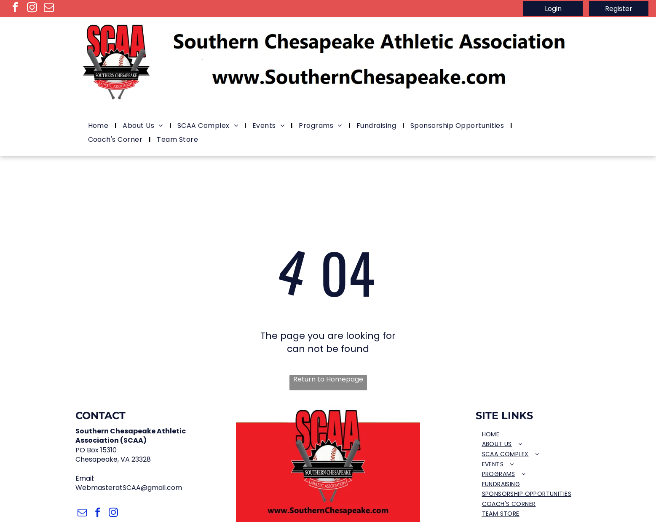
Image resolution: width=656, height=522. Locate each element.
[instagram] (32, 8)
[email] (48, 8)
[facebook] (15, 8)
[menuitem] (99, 126)
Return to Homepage (328, 379)
